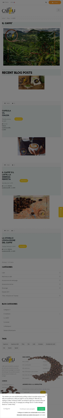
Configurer (6, 409)
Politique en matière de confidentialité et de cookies (31, 412)
